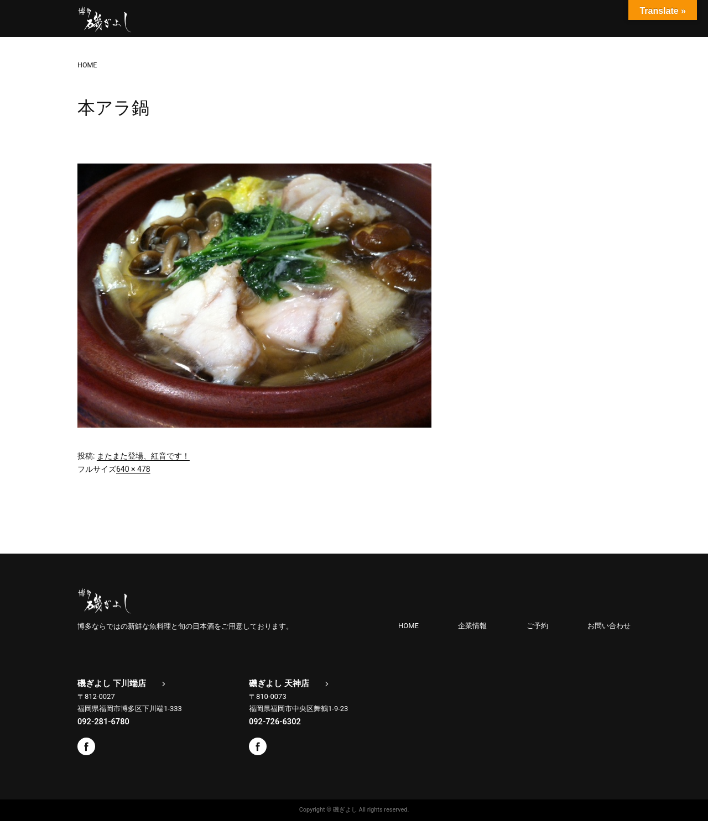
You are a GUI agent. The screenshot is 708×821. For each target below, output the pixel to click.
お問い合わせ (609, 626)
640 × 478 (133, 469)
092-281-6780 (103, 722)
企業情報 (472, 626)
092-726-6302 (275, 722)
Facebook (86, 746)
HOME (408, 626)
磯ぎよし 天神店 (279, 683)
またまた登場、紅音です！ (143, 455)
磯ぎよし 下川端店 (111, 683)
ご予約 (537, 626)
